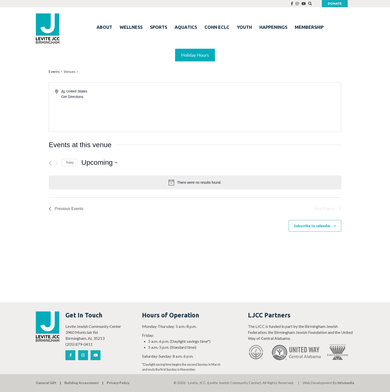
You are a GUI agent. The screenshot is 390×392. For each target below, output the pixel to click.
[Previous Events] (50, 163)
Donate (335, 3)
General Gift (46, 383)
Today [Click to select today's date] (70, 162)
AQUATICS (186, 27)
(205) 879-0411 (79, 344)
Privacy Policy (118, 383)
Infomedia (346, 383)
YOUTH (244, 27)
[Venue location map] (267, 107)
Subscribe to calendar (312, 226)
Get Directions (72, 97)
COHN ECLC (216, 27)
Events (54, 71)
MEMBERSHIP (309, 27)
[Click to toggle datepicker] (99, 163)
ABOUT (104, 27)
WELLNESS (131, 27)
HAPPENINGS (273, 27)
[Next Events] (56, 163)
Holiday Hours (195, 55)
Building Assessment (81, 383)
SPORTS (158, 27)
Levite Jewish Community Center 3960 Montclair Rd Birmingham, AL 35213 (93, 332)
